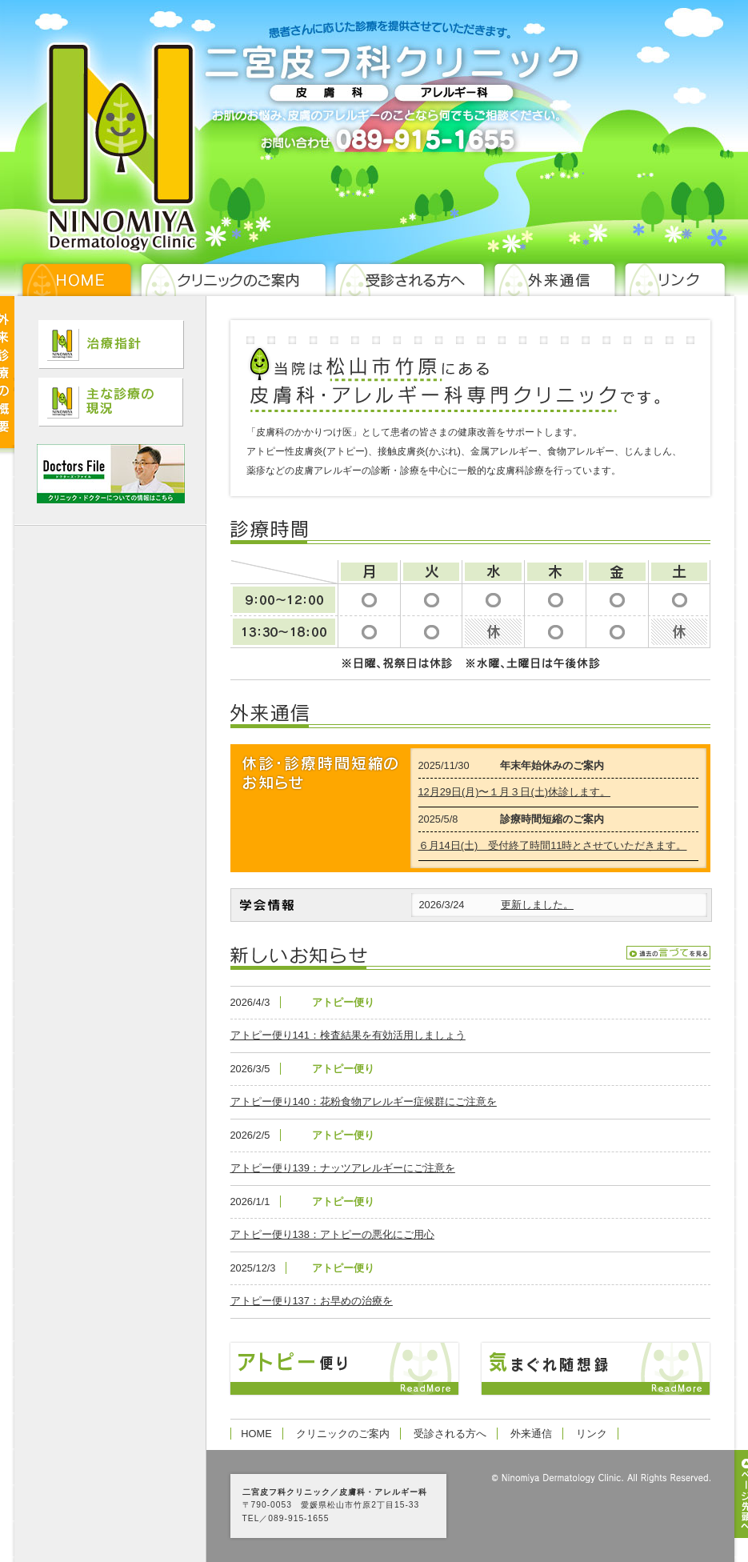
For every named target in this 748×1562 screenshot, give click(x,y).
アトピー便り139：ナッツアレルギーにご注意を (342, 1168)
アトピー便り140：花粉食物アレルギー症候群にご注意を (363, 1101)
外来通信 (531, 1434)
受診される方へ (450, 1434)
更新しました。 (537, 905)
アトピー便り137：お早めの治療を (311, 1301)
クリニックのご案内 (343, 1434)
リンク (591, 1434)
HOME (256, 1434)
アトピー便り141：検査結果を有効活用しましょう (348, 1035)
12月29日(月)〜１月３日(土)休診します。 (514, 792)
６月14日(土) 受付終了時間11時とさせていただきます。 (552, 845)
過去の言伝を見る (668, 952)
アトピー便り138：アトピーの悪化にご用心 (332, 1234)
